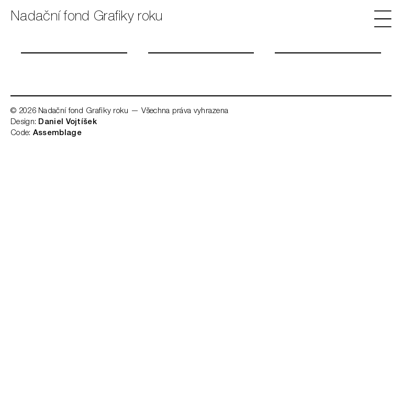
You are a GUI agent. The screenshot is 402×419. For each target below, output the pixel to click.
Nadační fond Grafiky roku (86, 17)
